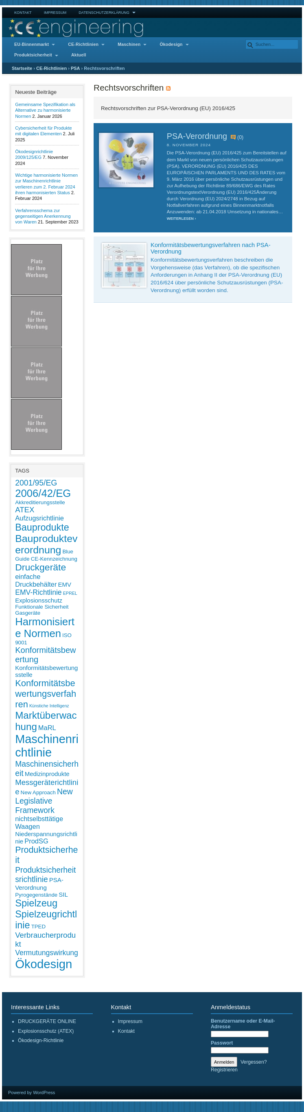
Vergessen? (254, 1062)
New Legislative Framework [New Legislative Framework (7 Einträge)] (43, 801)
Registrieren (224, 1070)
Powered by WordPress (31, 1092)
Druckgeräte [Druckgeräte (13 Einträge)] (40, 567)
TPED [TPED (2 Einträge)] (38, 926)
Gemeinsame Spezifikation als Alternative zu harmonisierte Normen (45, 110)
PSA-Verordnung (197, 136)
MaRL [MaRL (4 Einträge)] (47, 727)
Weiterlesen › (181, 219)
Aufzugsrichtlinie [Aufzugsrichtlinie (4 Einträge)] (39, 518)
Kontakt (23, 13)
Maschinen (129, 44)
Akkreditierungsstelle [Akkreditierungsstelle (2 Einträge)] (40, 502)
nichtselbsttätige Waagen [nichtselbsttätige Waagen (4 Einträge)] (39, 822)
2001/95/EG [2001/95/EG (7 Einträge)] (36, 482)
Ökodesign (171, 44)
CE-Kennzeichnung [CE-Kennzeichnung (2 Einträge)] (54, 559)
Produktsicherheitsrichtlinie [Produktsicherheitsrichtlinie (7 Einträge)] (45, 874)
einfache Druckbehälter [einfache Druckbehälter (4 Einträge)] (36, 580)
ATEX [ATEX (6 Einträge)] (24, 509)
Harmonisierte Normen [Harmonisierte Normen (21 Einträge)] (44, 627)
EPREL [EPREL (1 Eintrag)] (70, 593)
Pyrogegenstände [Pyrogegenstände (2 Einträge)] (36, 895)
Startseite (22, 68)
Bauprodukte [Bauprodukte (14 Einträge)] (42, 527)
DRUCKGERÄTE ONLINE (47, 1021)
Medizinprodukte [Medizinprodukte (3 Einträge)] (47, 773)
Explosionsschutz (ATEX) (46, 1031)
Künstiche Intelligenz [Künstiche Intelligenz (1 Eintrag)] (49, 705)
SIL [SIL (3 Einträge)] (63, 894)
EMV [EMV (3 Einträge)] (65, 584)
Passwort (222, 1043)
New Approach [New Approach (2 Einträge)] (38, 792)
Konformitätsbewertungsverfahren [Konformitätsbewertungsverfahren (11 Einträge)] (45, 693)
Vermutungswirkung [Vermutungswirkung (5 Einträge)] (46, 953)
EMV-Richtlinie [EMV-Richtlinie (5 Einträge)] (38, 592)
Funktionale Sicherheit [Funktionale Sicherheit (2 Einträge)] (41, 607)
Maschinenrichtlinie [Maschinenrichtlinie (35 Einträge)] (47, 746)
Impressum (55, 13)
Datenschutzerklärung (104, 13)
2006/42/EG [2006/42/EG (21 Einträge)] (43, 493)
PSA (75, 68)
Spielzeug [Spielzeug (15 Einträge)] (36, 903)
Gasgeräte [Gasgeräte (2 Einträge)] (27, 613)
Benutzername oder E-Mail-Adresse (243, 1024)
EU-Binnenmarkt (31, 44)
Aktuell (78, 55)
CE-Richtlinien (83, 44)
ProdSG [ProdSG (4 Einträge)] (36, 841)
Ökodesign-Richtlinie (40, 1040)
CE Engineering (152, 27)
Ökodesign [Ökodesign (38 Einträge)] (43, 964)
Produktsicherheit (33, 55)
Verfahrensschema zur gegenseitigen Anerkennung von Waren (42, 216)
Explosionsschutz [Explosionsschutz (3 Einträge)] (38, 600)
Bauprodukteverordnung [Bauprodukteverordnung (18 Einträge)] (46, 544)
